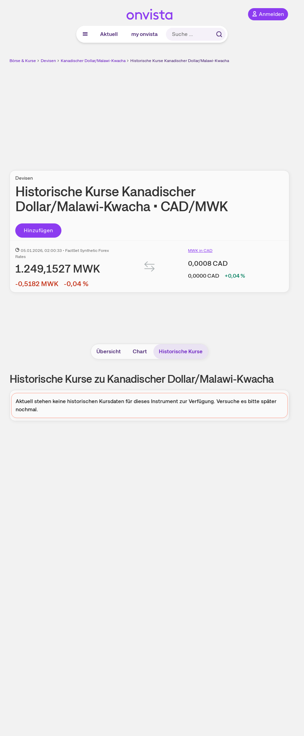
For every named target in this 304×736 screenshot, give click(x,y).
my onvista (144, 34)
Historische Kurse (181, 351)
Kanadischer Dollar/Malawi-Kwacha (93, 60)
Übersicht (108, 351)
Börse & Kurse (23, 60)
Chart (140, 351)
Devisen (48, 60)
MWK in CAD (200, 250)
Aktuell (109, 34)
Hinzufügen (38, 230)
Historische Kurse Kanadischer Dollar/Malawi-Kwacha (179, 60)
